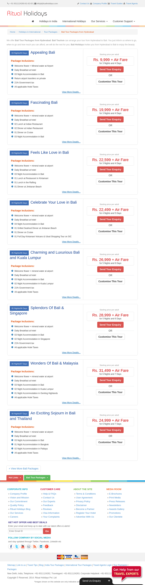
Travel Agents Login (102, 565)
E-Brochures (115, 493)
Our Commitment (18, 501)
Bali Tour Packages (35, 477)
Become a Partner (85, 509)
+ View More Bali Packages (24, 468)
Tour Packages (50, 32)
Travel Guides (117, 3)
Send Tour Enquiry (110, 69)
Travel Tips (32, 565)
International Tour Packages (79, 565)
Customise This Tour (110, 81)
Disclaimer (81, 505)
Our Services (99, 21)
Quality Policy (17, 505)
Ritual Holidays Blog (20, 509)
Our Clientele (115, 516)
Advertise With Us (85, 516)
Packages (12, 569)
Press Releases (117, 501)
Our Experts (49, 501)
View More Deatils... (71, 92)
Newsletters (115, 505)
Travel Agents (132, 3)
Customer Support (124, 21)
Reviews (47, 509)
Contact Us (84, 3)
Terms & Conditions (86, 493)
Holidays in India (48, 21)
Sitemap (11, 565)
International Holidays (74, 21)
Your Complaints (51, 516)
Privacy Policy (83, 501)
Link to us (21, 565)
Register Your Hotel (86, 513)
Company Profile (100, 3)
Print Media (115, 497)
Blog (41, 565)
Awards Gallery (116, 509)
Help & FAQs (49, 493)
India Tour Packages (54, 565)
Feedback (48, 505)
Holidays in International (29, 32)
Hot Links (13, 477)
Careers (14, 516)
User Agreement (84, 497)
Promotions (115, 513)
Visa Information (51, 513)
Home (12, 32)
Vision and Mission (19, 497)
